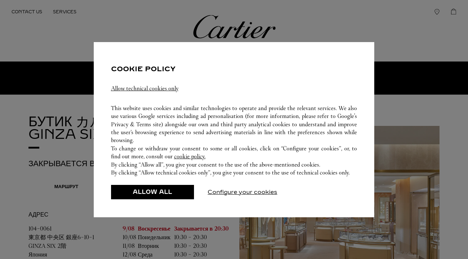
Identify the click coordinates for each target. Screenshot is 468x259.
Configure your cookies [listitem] (242, 191)
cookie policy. (190, 156)
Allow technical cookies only (144, 88)
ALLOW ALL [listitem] (152, 191)
